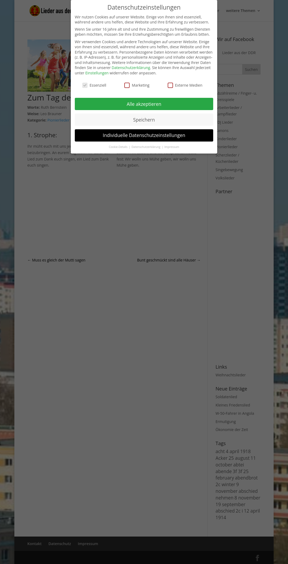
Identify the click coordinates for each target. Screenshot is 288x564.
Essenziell (94, 85)
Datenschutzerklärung (131, 67)
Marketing (136, 85)
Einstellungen (97, 72)
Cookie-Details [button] (118, 147)
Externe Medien (185, 85)
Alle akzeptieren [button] (144, 104)
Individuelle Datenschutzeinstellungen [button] (144, 135)
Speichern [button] (144, 119)
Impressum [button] (171, 147)
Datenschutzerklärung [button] (146, 147)
